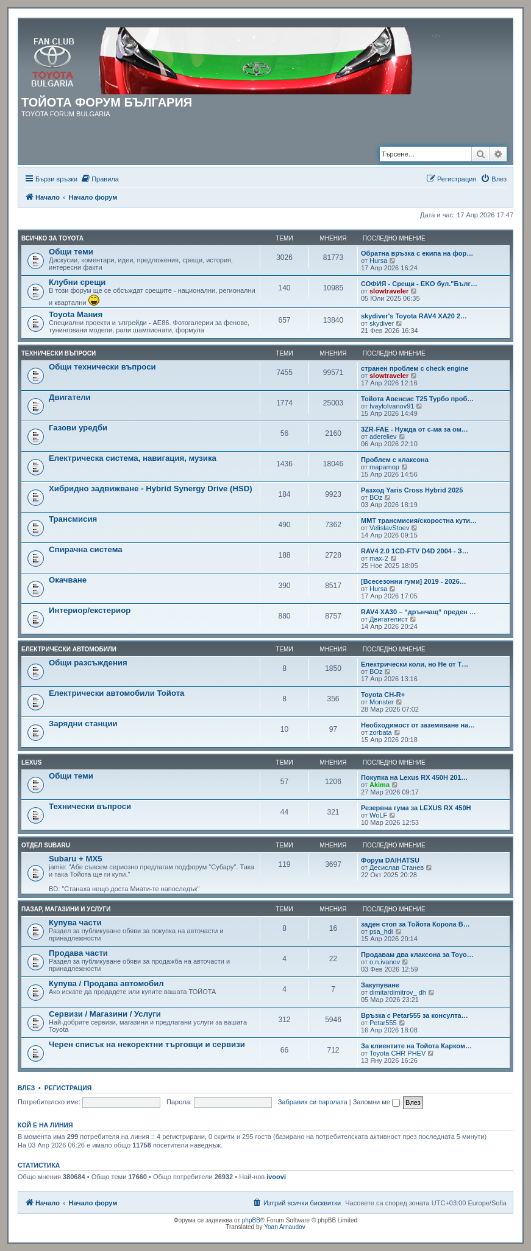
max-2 (378, 558)
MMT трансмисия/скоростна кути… (419, 520)
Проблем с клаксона (395, 459)
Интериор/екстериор (89, 610)
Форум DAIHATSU (390, 860)
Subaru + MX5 (75, 858)
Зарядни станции (83, 723)
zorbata (380, 732)
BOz (375, 497)
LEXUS (31, 762)
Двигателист (388, 619)
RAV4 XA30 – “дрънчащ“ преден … (418, 611)
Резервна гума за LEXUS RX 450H (416, 807)
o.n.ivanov (384, 961)
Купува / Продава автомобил (106, 983)
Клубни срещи (77, 282)
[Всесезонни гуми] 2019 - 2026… (413, 581)
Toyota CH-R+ (383, 694)
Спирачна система (86, 549)
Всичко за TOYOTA (52, 238)
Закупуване (380, 985)
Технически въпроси (58, 353)
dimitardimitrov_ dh (397, 992)
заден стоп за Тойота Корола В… (415, 924)
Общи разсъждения (88, 662)
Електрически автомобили (68, 649)
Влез (26, 1088)
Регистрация (68, 1088)
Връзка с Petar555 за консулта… (414, 1015)
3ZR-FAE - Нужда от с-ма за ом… (414, 429)
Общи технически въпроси (102, 366)
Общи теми (71, 251)
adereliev (383, 436)
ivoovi (276, 1176)
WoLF (378, 815)
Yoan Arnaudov (284, 1227)
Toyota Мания (75, 314)
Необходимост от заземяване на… (418, 725)
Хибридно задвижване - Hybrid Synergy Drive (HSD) (150, 488)
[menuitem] (99, 179)
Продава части (78, 953)
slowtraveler (388, 291)
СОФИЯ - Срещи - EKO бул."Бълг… (419, 283)
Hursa (378, 260)
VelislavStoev (389, 527)
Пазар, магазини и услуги (65, 909)
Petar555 (383, 1022)
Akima (379, 784)
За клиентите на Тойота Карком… (416, 1046)
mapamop (384, 467)
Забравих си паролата (312, 1102)
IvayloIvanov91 (391, 406)
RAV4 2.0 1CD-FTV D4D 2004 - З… (415, 551)
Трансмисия (73, 519)
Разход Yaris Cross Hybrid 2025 (412, 490)
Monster (381, 702)
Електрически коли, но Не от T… (414, 664)
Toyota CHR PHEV (397, 1053)
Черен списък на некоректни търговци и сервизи (147, 1044)
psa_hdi (381, 931)
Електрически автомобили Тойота (116, 693)
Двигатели (70, 397)
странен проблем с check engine (414, 368)
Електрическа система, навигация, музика (132, 458)
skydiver (381, 323)
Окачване (68, 579)
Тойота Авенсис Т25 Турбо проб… (417, 398)
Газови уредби (78, 427)
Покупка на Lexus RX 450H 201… (414, 777)
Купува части (75, 922)
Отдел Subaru (45, 845)
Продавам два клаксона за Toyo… (417, 954)
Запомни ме (376, 1102)
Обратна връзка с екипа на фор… (417, 253)
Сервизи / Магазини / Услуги (105, 1013)
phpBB (251, 1220)
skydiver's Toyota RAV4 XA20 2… (414, 316)
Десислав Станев (396, 867)
